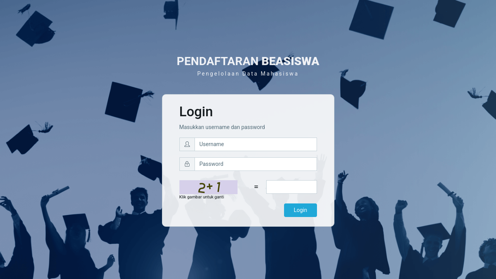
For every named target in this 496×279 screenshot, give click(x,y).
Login (300, 210)
